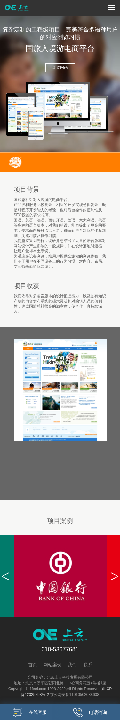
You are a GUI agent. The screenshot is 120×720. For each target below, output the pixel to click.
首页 (32, 664)
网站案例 (52, 664)
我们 (72, 664)
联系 (87, 664)
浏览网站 (60, 67)
